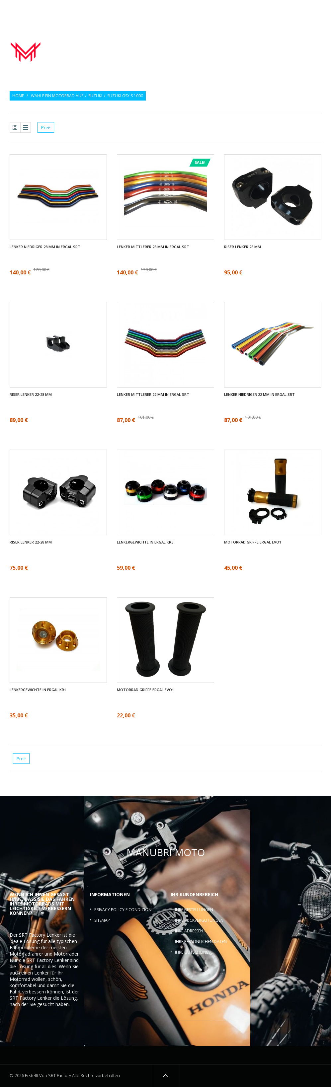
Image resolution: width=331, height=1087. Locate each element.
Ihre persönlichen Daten (201, 941)
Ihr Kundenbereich (194, 894)
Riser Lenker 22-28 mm (31, 394)
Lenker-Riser (304, 42)
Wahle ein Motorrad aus (57, 96)
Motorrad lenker (174, 42)
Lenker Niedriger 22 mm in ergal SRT (259, 394)
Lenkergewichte (264, 42)
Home (18, 96)
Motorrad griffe (220, 42)
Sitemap (102, 920)
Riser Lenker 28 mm (242, 247)
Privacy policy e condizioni (123, 909)
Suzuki (95, 96)
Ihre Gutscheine (191, 952)
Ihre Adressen (189, 931)
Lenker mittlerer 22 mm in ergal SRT (153, 394)
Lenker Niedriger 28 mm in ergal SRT (45, 247)
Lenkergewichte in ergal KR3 (145, 542)
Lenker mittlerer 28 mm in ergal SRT (153, 247)
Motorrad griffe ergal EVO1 (252, 542)
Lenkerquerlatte (302, 50)
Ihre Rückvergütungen (199, 920)
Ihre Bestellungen (194, 909)
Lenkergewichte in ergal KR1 (38, 690)
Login (316, 9)
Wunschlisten (289, 9)
